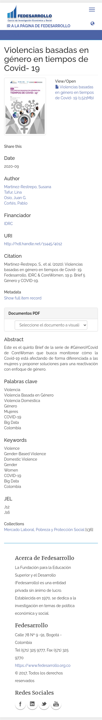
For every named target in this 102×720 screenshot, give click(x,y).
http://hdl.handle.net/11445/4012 (33, 244)
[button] (92, 23)
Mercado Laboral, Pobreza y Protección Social (44, 529)
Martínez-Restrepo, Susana (27, 187)
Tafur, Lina (13, 192)
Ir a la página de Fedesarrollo (38, 26)
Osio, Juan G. (15, 198)
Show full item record (23, 298)
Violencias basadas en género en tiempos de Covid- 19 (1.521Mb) (74, 92)
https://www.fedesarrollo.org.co (42, 665)
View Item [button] (18, 35)
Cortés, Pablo (15, 203)
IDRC (8, 223)
